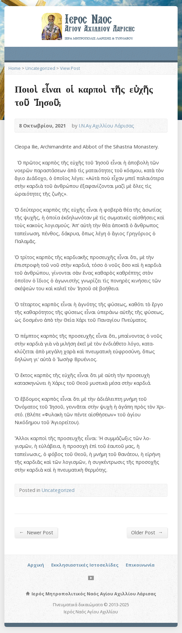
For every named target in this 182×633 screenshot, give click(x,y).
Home (14, 68)
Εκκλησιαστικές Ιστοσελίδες (85, 565)
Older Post (147, 532)
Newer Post (36, 532)
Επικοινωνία (140, 565)
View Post (70, 68)
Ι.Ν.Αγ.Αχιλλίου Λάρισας (106, 125)
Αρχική (35, 565)
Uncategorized (40, 68)
